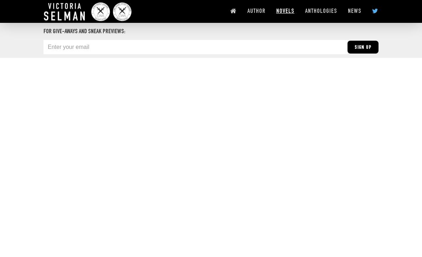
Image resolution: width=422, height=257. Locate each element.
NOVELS (285, 11)
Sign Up (363, 47)
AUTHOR (256, 11)
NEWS (354, 11)
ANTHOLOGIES (321, 11)
